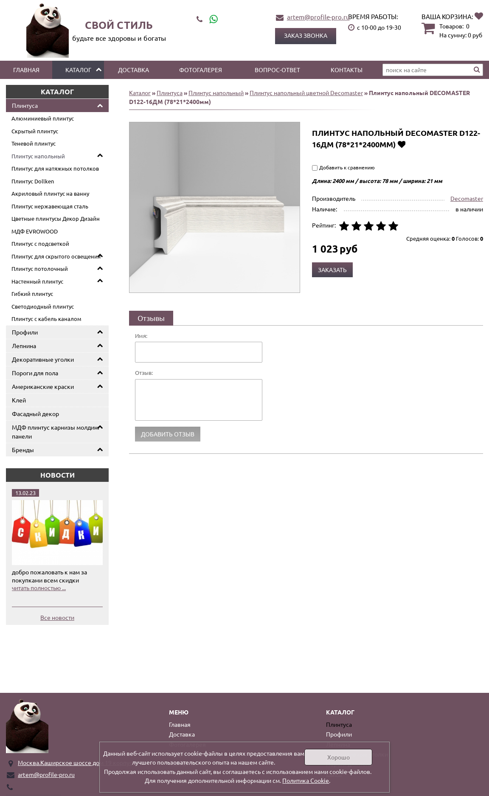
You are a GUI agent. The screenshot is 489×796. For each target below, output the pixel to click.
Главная (26, 69)
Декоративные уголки (43, 359)
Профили (25, 332)
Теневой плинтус (33, 143)
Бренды (23, 449)
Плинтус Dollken (32, 181)
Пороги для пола (35, 373)
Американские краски (43, 386)
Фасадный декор (35, 413)
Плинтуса (25, 105)
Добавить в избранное (401, 144)
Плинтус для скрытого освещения (56, 256)
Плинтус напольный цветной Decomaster (306, 92)
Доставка (133, 69)
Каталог (78, 69)
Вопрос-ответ (277, 69)
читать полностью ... (39, 587)
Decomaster (466, 198)
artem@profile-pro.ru (318, 17)
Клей (19, 400)
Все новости (57, 617)
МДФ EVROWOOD (34, 231)
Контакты (347, 69)
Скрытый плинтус (34, 131)
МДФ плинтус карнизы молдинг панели (56, 431)
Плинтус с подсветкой (40, 243)
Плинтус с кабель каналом (46, 318)
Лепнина (24, 345)
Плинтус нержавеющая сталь (49, 206)
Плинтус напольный (38, 156)
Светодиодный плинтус (42, 306)
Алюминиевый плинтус (42, 118)
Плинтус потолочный (39, 268)
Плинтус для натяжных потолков (55, 168)
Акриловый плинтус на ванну (50, 193)
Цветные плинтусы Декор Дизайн (55, 218)
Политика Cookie (305, 780)
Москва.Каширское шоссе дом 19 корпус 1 (77, 762)
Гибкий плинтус (32, 293)
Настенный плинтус (37, 281)
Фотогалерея (200, 69)
